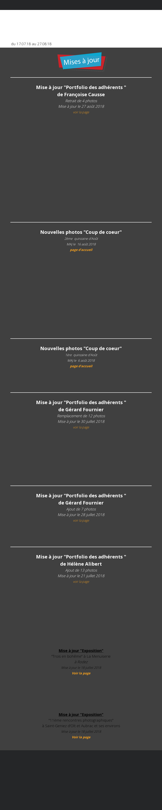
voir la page (81, 112)
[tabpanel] (82, 62)
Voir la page (81, 673)
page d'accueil (81, 250)
